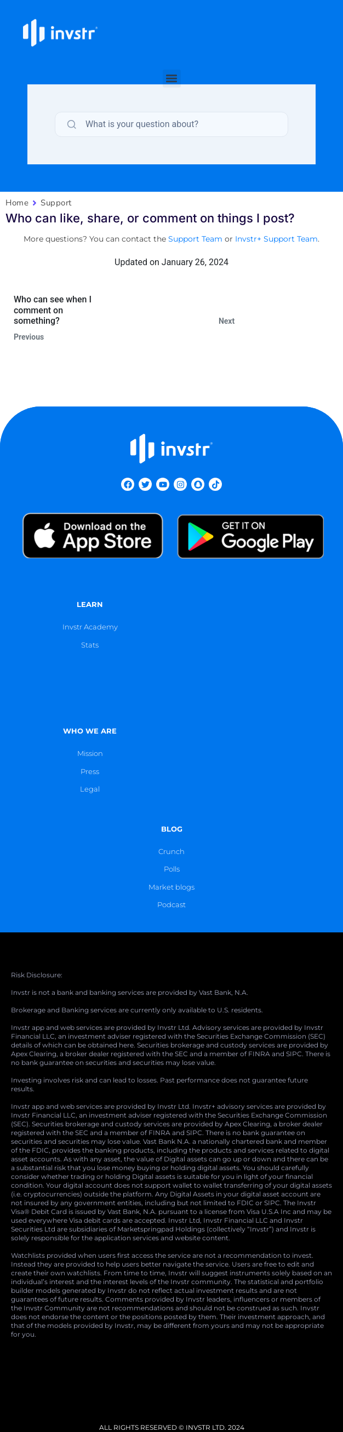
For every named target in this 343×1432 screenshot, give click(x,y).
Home (16, 202)
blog (171, 829)
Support (56, 202)
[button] (172, 66)
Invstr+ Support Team (276, 239)
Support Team (195, 239)
